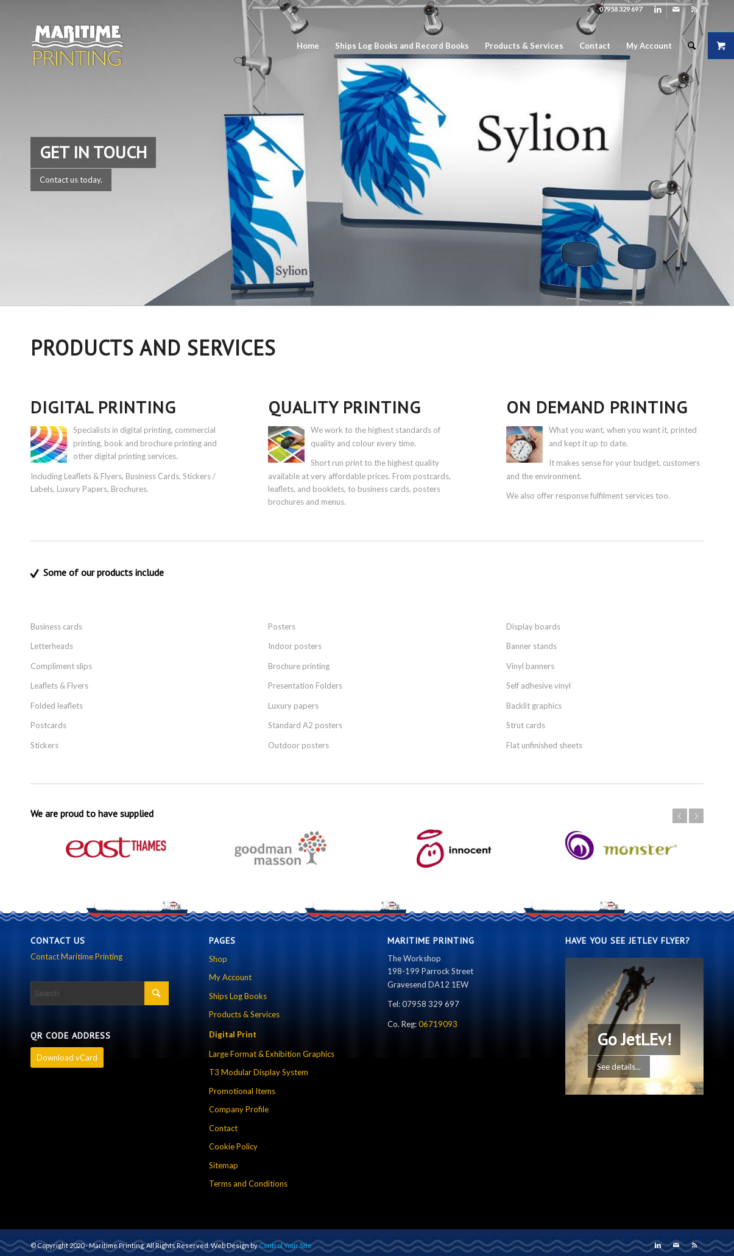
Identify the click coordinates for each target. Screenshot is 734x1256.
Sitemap (223, 1164)
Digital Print (232, 1033)
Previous (679, 816)
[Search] (692, 45)
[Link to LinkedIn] (657, 9)
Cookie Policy (233, 1146)
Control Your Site (285, 1245)
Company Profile (239, 1109)
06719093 (437, 1023)
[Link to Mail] (676, 9)
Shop (218, 958)
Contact (223, 1127)
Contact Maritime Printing (76, 956)
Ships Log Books (238, 995)
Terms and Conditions (248, 1183)
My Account (230, 976)
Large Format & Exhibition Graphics (271, 1053)
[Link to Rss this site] (694, 9)
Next (696, 816)
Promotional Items (242, 1090)
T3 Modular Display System (258, 1071)
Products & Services (244, 1014)
